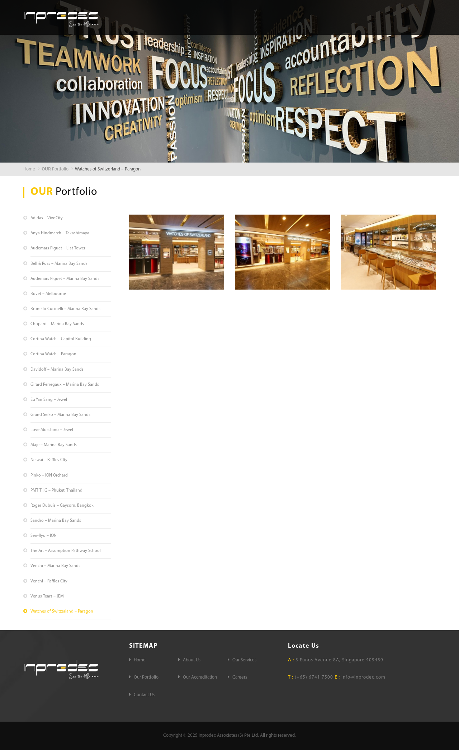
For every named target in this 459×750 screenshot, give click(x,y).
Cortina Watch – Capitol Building (60, 339)
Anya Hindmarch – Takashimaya (59, 233)
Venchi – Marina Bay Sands (55, 566)
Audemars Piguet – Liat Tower (57, 248)
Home (192, 16)
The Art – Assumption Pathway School (65, 551)
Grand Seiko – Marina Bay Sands (60, 415)
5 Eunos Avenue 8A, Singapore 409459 (335, 660)
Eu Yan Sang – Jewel (48, 400)
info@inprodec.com (363, 677)
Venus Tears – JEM (47, 596)
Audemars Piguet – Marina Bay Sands (64, 279)
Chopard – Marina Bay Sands (57, 324)
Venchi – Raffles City (48, 581)
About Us (225, 16)
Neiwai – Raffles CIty (48, 460)
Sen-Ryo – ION (43, 536)
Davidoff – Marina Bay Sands (57, 369)
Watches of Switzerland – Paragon (61, 611)
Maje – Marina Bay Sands (53, 445)
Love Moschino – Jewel (51, 430)
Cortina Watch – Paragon (53, 354)
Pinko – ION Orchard (49, 475)
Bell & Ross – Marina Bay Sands (58, 264)
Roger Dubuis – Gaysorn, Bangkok (62, 505)
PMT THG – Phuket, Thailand (56, 490)
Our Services (267, 16)
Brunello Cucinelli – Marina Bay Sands (65, 309)
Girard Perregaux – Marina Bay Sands (64, 385)
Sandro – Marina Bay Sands (55, 521)
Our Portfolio (315, 16)
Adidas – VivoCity (46, 218)
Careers (419, 16)
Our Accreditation (371, 16)
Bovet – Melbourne (48, 294)
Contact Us (415, 31)
